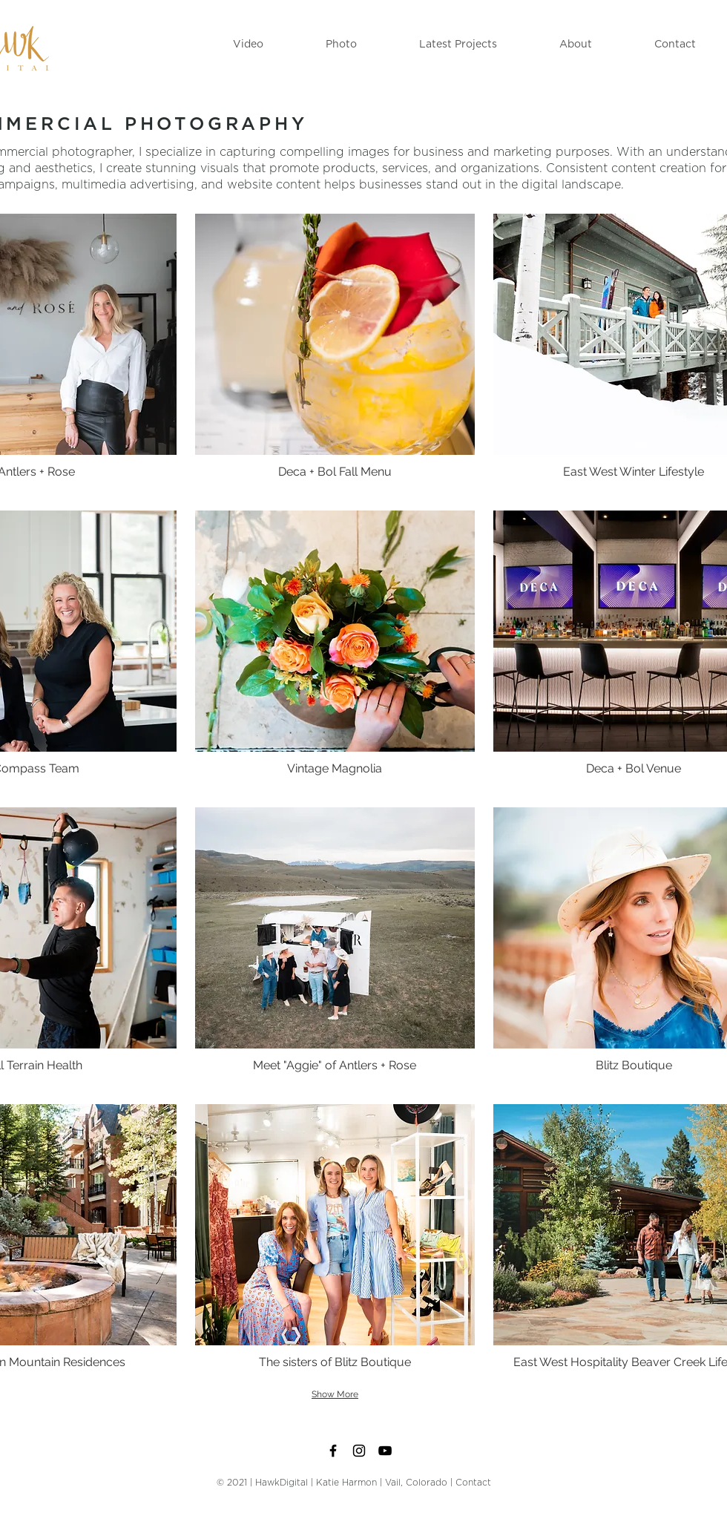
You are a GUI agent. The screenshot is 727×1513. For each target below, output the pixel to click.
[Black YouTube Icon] (385, 1451)
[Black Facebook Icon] (333, 1451)
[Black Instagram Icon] (359, 1451)
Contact (473, 1482)
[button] (248, 44)
